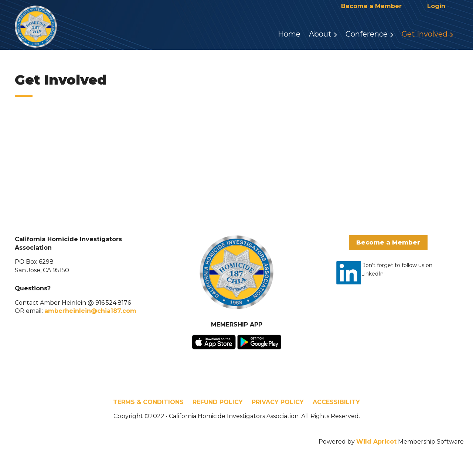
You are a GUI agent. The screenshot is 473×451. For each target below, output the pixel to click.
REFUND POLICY (218, 402)
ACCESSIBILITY (336, 402)
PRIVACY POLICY (278, 402)
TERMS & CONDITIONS (148, 402)
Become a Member (371, 6)
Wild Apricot (376, 441)
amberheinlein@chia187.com (90, 310)
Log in (436, 6)
